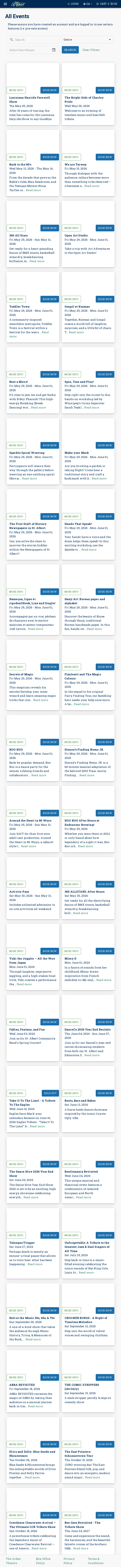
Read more (33, 190)
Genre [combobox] (68, 39)
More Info (16, 90)
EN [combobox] (88, 4)
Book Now (50, 90)
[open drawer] (5, 3)
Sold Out (50, 1093)
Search (70, 49)
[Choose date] (53, 50)
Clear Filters (91, 50)
